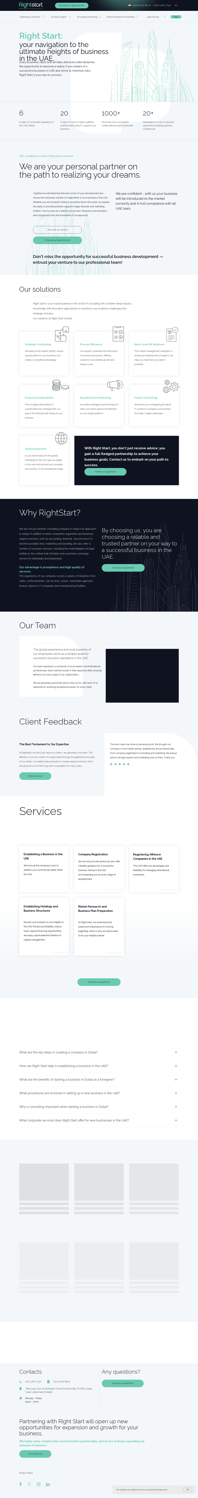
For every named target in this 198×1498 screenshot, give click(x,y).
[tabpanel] (99, 899)
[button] (71, 5)
